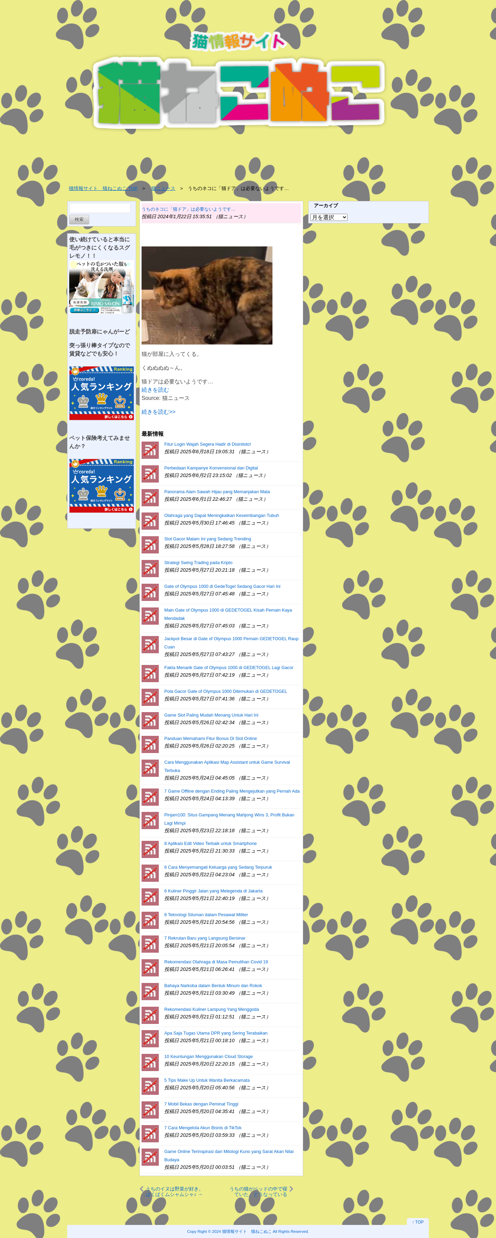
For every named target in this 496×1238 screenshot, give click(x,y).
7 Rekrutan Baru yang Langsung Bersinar (204, 938)
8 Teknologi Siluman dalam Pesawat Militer (206, 914)
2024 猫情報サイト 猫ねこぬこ (242, 1231)
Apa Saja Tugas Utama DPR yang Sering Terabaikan (216, 1033)
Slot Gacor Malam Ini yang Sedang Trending (207, 538)
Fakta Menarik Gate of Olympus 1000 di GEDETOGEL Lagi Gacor (228, 667)
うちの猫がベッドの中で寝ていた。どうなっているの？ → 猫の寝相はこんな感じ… (258, 1191)
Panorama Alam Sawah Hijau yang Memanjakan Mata (217, 491)
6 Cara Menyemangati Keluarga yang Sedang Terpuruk (218, 867)
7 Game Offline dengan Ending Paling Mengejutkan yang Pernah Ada (232, 791)
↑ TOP (418, 1222)
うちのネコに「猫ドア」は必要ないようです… (189, 209)
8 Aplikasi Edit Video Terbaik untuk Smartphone (210, 843)
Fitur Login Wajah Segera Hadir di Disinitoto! (207, 444)
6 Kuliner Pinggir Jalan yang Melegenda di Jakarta (213, 890)
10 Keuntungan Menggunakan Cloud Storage (208, 1056)
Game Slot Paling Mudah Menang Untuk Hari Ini (211, 715)
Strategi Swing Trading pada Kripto (198, 562)
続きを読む (155, 390)
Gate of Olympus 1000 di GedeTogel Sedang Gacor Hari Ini (222, 586)
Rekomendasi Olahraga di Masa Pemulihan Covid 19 (216, 961)
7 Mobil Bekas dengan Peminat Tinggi (201, 1104)
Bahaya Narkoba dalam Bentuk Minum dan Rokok (213, 985)
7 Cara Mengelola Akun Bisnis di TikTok (202, 1127)
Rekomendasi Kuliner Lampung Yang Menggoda (211, 1009)
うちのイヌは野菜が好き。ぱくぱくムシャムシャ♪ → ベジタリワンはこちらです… (175, 1191)
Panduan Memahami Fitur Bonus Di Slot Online (210, 738)
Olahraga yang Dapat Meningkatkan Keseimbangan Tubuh (221, 515)
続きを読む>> (159, 412)
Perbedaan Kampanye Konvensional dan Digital (211, 467)
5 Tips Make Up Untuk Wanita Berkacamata (207, 1080)
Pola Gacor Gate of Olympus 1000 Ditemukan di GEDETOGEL (225, 691)
